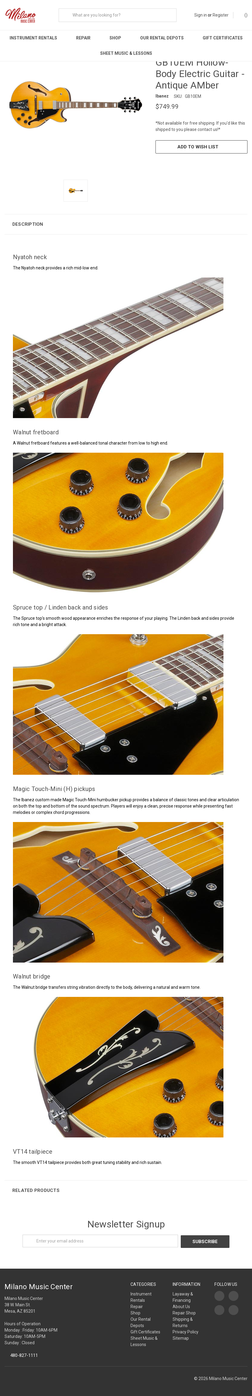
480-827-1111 (24, 1354)
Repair (83, 38)
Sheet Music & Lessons (126, 53)
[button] (126, 223)
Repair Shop (184, 1311)
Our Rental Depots (162, 38)
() (243, 14)
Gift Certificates (223, 38)
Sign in (200, 15)
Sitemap (181, 1336)
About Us (181, 1305)
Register (221, 15)
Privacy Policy (185, 1330)
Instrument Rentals (33, 38)
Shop (115, 38)
